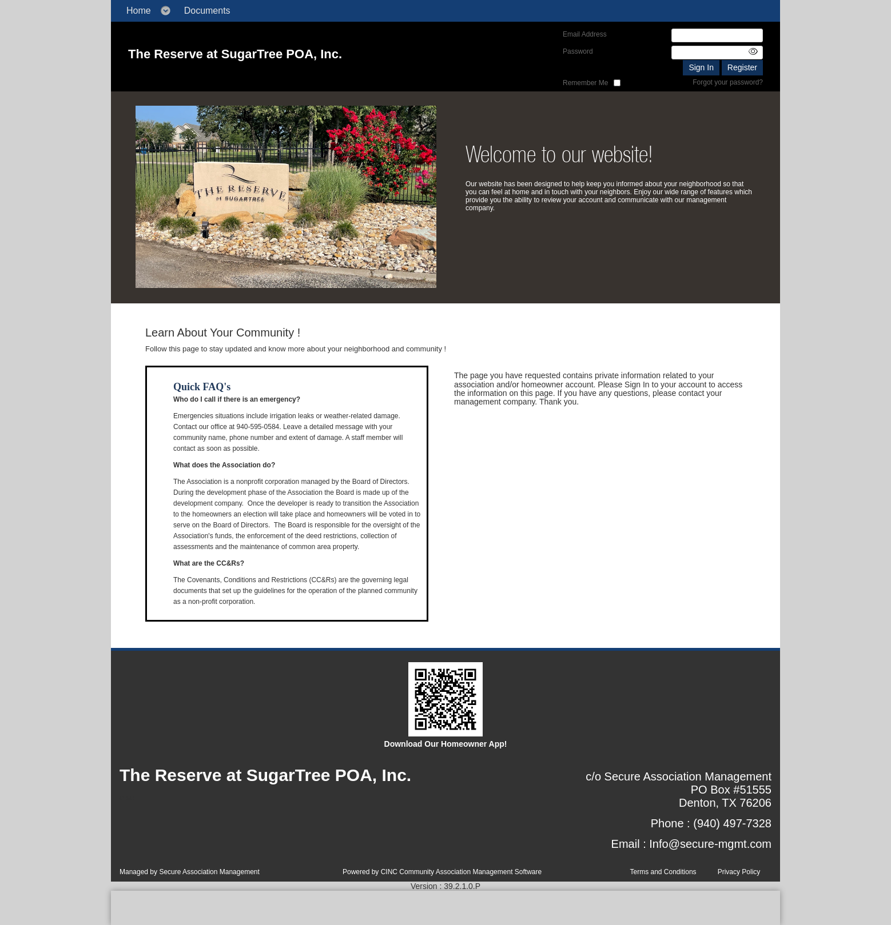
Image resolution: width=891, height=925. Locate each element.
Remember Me (585, 83)
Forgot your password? (728, 82)
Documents (207, 10)
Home (138, 10)
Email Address (585, 34)
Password (578, 51)
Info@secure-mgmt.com (710, 844)
